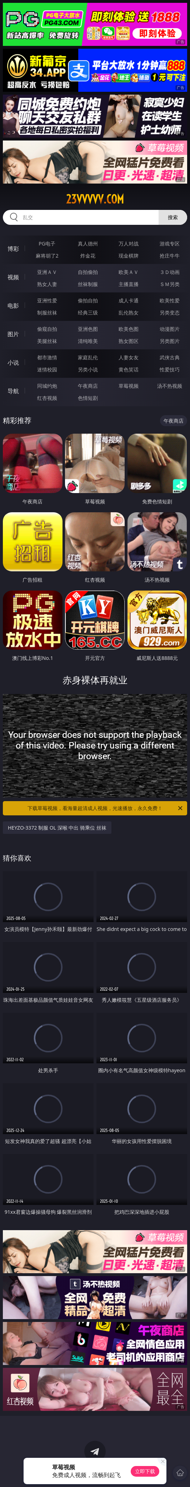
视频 (13, 277)
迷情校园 (47, 369)
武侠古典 (170, 357)
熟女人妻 (47, 284)
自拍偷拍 (88, 272)
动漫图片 (170, 329)
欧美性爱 (170, 300)
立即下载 (145, 1471)
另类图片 (170, 341)
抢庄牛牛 (170, 255)
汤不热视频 (169, 385)
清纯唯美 (88, 341)
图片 (13, 334)
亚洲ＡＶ (47, 272)
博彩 (13, 249)
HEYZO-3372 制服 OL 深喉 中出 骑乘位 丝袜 (57, 827)
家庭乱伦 (88, 357)
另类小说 (88, 369)
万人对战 (129, 243)
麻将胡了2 (47, 255)
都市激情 (47, 357)
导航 (13, 391)
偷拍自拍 (88, 300)
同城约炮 (47, 385)
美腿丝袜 (47, 341)
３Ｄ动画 (170, 272)
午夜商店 (88, 385)
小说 (13, 362)
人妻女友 (129, 357)
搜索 (173, 217)
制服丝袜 (47, 312)
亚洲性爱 (47, 300)
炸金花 (87, 255)
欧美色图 (129, 329)
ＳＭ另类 (170, 284)
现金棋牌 (129, 255)
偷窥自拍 (47, 329)
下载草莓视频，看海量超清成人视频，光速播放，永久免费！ (106, 808)
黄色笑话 (129, 369)
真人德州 (88, 243)
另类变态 (170, 312)
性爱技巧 (170, 369)
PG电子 (47, 243)
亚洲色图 (88, 329)
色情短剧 (88, 398)
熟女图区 (129, 341)
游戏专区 (170, 243)
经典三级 (88, 312)
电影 (13, 305)
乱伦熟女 (129, 312)
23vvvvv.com (95, 199)
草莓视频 (129, 385)
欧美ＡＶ (129, 272)
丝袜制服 (88, 284)
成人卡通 (129, 300)
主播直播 (129, 284)
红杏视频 (47, 398)
